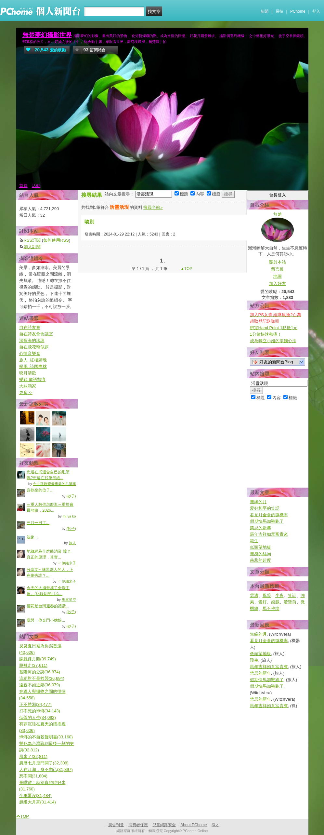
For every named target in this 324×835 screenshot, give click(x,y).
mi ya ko (69, 516)
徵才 (215, 825)
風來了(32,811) (33, 756)
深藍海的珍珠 (32, 340)
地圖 (277, 276)
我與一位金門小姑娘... (46, 620)
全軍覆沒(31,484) (35, 795)
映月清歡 (27, 372)
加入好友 (277, 283)
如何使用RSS (56, 240)
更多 (25, 392)
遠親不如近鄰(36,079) (39, 684)
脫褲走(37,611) (33, 665)
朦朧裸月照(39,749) (37, 658)
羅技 (279, 11)
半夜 (279, 595)
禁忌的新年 (260, 527)
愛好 (262, 601)
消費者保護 (138, 825)
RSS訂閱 (32, 240)
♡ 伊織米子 (67, 563)
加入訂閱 (32, 246)
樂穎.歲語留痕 (32, 379)
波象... (32, 537)
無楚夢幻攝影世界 (47, 35)
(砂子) (71, 496)
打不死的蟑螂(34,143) (39, 710)
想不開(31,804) (33, 776)
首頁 (23, 185)
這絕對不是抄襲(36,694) (41, 678)
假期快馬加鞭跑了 (267, 521)
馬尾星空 (69, 599)
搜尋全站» (152, 207)
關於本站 (277, 262)
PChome (297, 11)
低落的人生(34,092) (37, 717)
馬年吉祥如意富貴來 (269, 534)
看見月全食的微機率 (269, 514)
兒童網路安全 (164, 825)
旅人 (72, 543)
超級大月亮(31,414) (37, 802)
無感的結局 (260, 553)
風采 (267, 595)
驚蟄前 (290, 601)
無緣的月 (258, 501)
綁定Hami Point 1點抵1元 (274, 327)
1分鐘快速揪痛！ (266, 334)
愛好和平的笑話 (264, 508)
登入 (316, 11)
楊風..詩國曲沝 (33, 366)
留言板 (277, 269)
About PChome (193, 825)
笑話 (292, 595)
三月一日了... (38, 522)
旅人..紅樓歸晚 (33, 359)
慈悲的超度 (260, 560)
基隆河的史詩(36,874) (39, 671)
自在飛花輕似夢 (34, 346)
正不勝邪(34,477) (35, 704)
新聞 (264, 11)
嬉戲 (275, 601)
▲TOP (185, 268)
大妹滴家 (27, 386)
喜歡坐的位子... (40, 490)
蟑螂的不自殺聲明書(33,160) (46, 736)
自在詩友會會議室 (36, 333)
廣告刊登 (116, 825)
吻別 (89, 221)
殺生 (254, 540)
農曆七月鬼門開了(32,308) (44, 763)
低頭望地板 (260, 547)
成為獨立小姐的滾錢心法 (273, 340)
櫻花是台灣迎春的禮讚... (48, 606)
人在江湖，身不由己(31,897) (46, 769)
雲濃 (254, 595)
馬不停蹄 (271, 608)
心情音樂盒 (29, 353)
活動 (36, 185)
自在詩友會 (29, 327)
